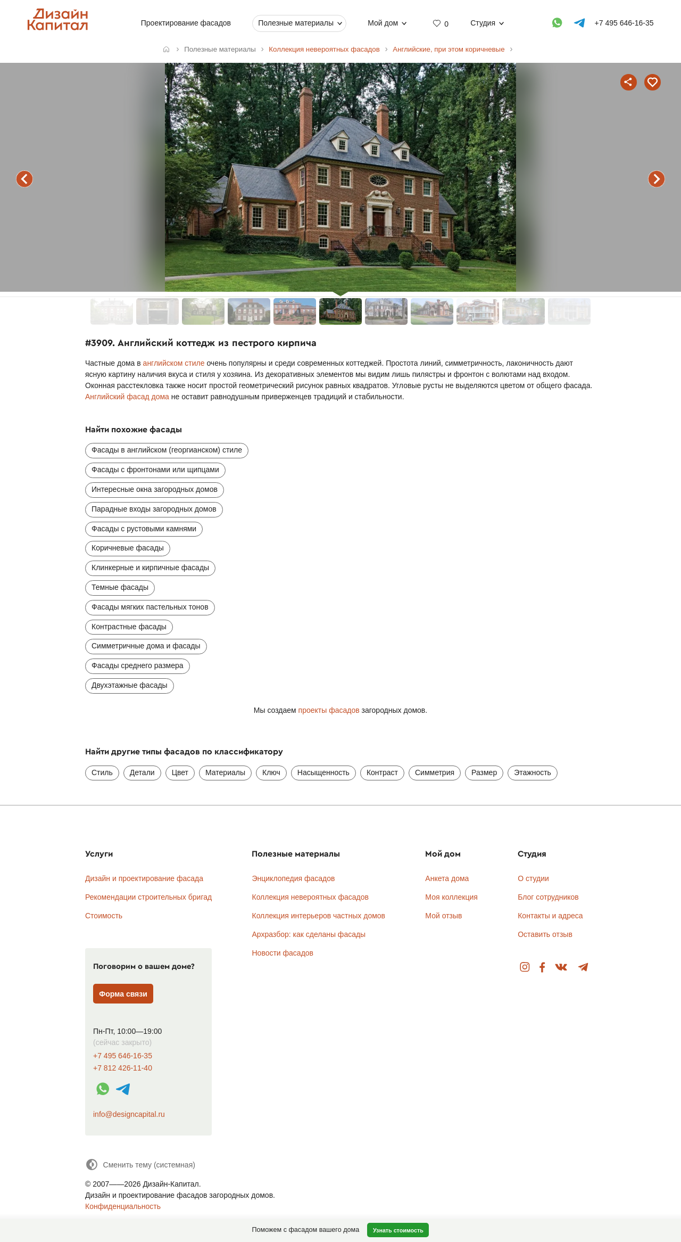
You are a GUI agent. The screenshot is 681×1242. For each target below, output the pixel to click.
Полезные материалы (296, 23)
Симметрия (434, 772)
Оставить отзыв (545, 934)
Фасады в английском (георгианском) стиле (167, 450)
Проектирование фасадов (186, 23)
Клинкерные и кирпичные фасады (150, 567)
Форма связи (123, 994)
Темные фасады (120, 587)
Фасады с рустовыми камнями (144, 528)
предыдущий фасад (24, 179)
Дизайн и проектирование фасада (144, 878)
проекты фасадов (329, 710)
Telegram (583, 967)
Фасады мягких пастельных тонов (150, 607)
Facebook (542, 967)
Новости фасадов (282, 953)
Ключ (271, 772)
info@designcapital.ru (129, 1114)
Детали (142, 772)
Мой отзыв (443, 915)
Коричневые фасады (128, 548)
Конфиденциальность (123, 1206)
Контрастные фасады (129, 626)
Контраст (382, 772)
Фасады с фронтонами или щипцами (155, 469)
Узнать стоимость (398, 1230)
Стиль (102, 772)
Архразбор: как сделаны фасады (309, 934)
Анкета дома (447, 878)
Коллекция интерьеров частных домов (318, 915)
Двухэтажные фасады (130, 685)
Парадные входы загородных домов (154, 509)
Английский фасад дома (127, 396)
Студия (482, 23)
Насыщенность (323, 772)
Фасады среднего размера (138, 665)
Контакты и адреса (550, 915)
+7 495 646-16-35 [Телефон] (624, 23)
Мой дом (383, 23)
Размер (484, 772)
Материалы (225, 772)
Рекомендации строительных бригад (148, 897)
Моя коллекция (451, 897)
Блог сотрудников (548, 897)
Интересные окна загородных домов (155, 489)
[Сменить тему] (140, 1164)
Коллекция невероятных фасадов (310, 897)
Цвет (180, 772)
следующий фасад (656, 179)
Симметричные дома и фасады (146, 645)
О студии (533, 878)
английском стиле (174, 363)
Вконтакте (561, 967)
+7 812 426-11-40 (122, 1068)
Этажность (532, 772)
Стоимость (103, 915)
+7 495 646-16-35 (122, 1056)
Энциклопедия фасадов (293, 878)
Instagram (525, 967)
